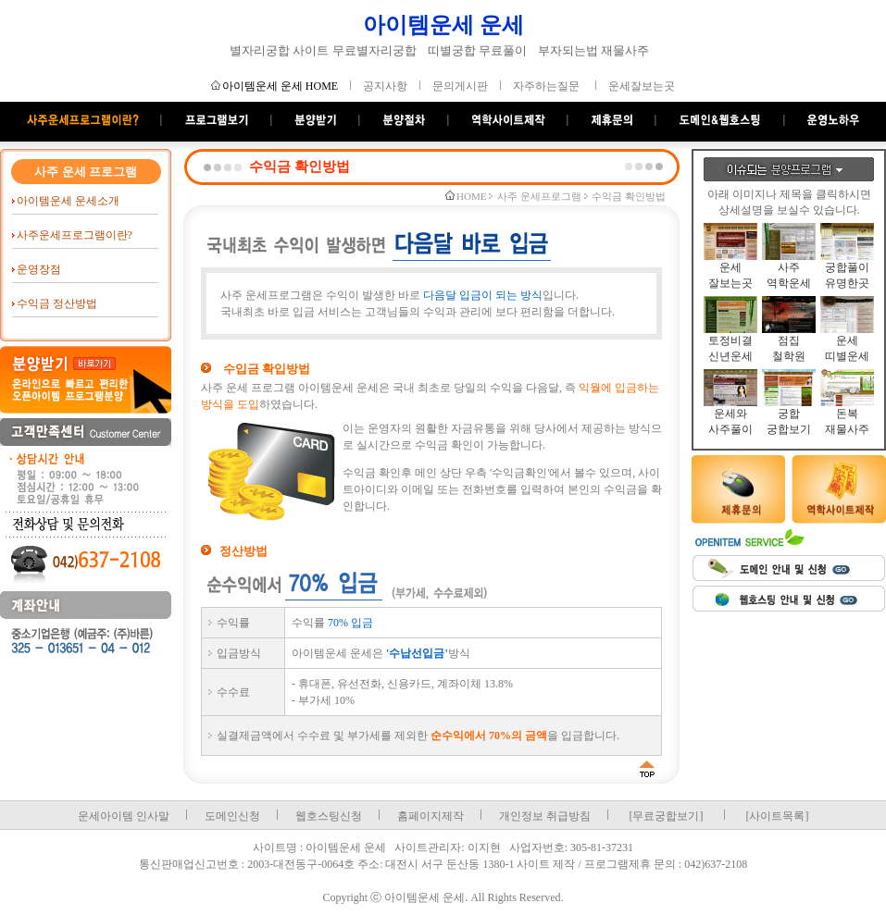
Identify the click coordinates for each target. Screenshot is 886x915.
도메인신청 (232, 816)
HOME (471, 196)
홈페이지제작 (430, 816)
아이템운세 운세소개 (68, 200)
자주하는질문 (546, 86)
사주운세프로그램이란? (74, 235)
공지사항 (385, 86)
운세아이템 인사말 (123, 816)
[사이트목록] (777, 816)
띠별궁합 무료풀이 (477, 50)
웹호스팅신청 (328, 816)
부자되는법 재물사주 (593, 50)
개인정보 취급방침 (545, 816)
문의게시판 (460, 86)
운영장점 (39, 269)
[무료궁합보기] (667, 816)
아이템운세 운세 (443, 25)
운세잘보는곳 (641, 86)
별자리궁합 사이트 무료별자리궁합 (323, 50)
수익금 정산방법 (57, 303)
